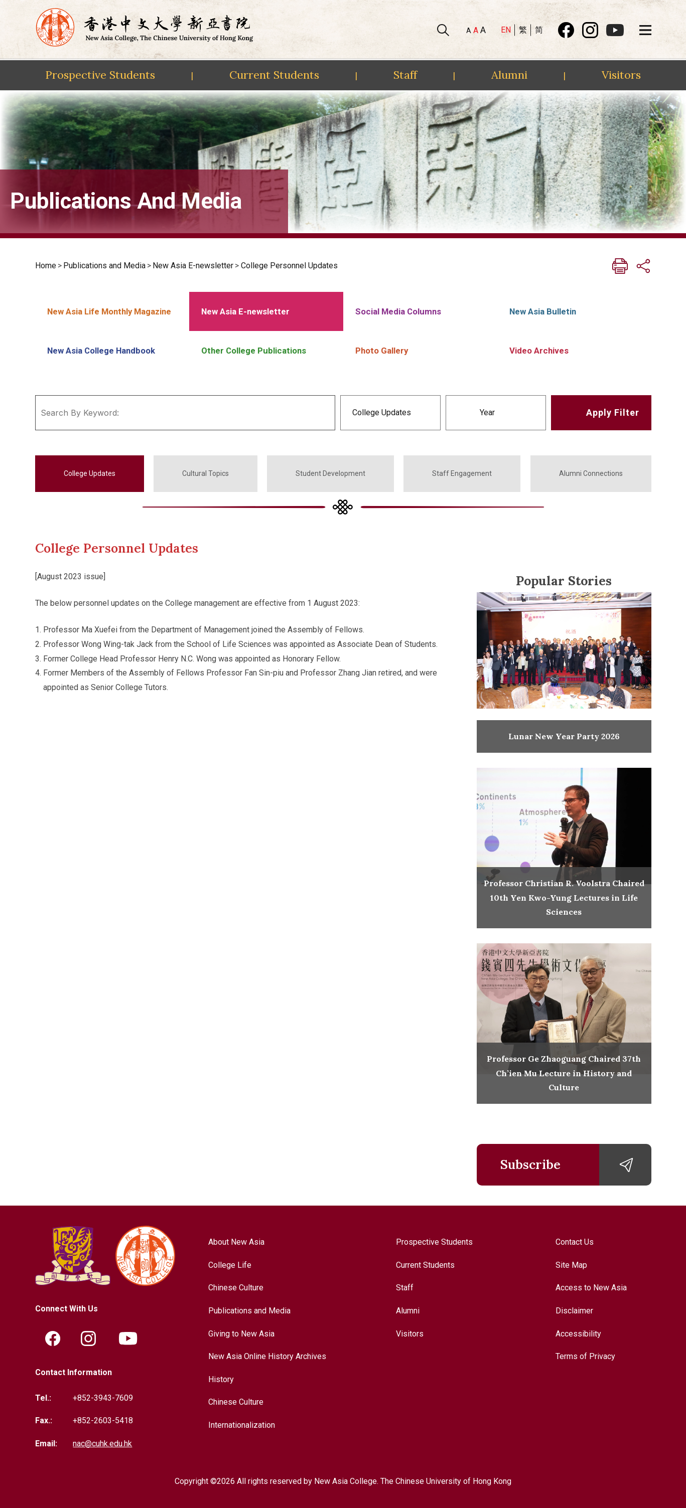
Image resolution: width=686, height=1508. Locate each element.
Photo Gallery (381, 351)
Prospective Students (100, 75)
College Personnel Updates (289, 265)
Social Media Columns (398, 311)
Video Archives (539, 351)
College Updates (89, 473)
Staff (405, 75)
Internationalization (241, 1425)
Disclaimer (574, 1310)
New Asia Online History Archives (267, 1356)
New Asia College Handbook (101, 351)
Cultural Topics (205, 473)
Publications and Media (104, 265)
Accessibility (578, 1333)
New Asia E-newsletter (193, 265)
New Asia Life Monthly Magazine (109, 311)
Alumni (509, 75)
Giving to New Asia (241, 1333)
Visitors (621, 75)
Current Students (274, 75)
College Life (229, 1265)
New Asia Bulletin (542, 311)
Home (45, 265)
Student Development (330, 473)
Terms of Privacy (585, 1356)
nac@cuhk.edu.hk (102, 1443)
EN (506, 30)
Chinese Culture (235, 1287)
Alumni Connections (591, 473)
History (221, 1379)
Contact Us (575, 1242)
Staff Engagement (462, 473)
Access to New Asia (591, 1287)
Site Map (571, 1265)
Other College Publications (253, 351)
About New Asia (236, 1242)
